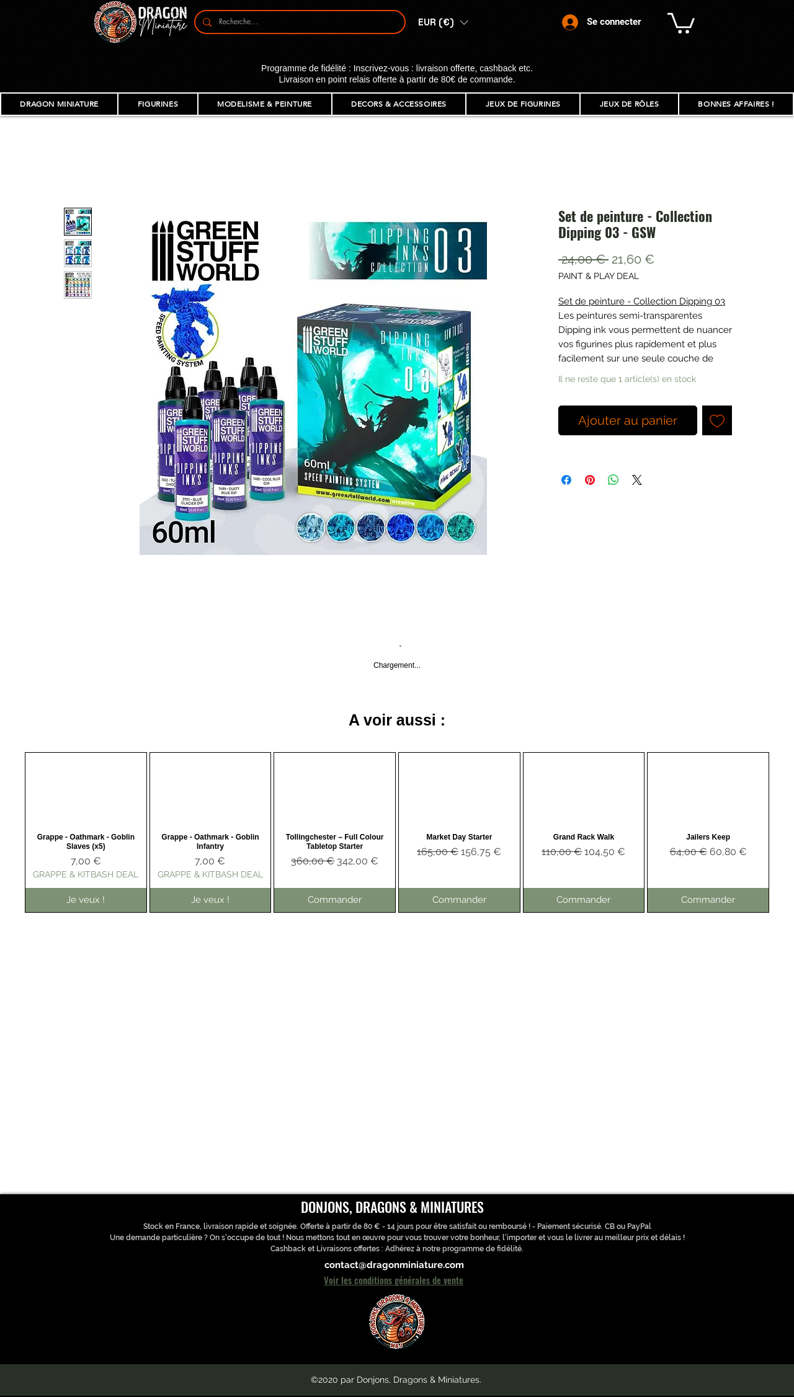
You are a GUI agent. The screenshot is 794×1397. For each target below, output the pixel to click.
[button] (443, 22)
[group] (397, 832)
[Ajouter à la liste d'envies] (717, 420)
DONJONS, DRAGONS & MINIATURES (392, 1207)
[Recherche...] (298, 22)
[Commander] (334, 900)
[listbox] (443, 22)
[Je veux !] (85, 900)
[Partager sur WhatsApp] (613, 479)
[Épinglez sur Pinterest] (589, 479)
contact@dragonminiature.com (394, 1265)
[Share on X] (637, 479)
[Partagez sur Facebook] (566, 479)
